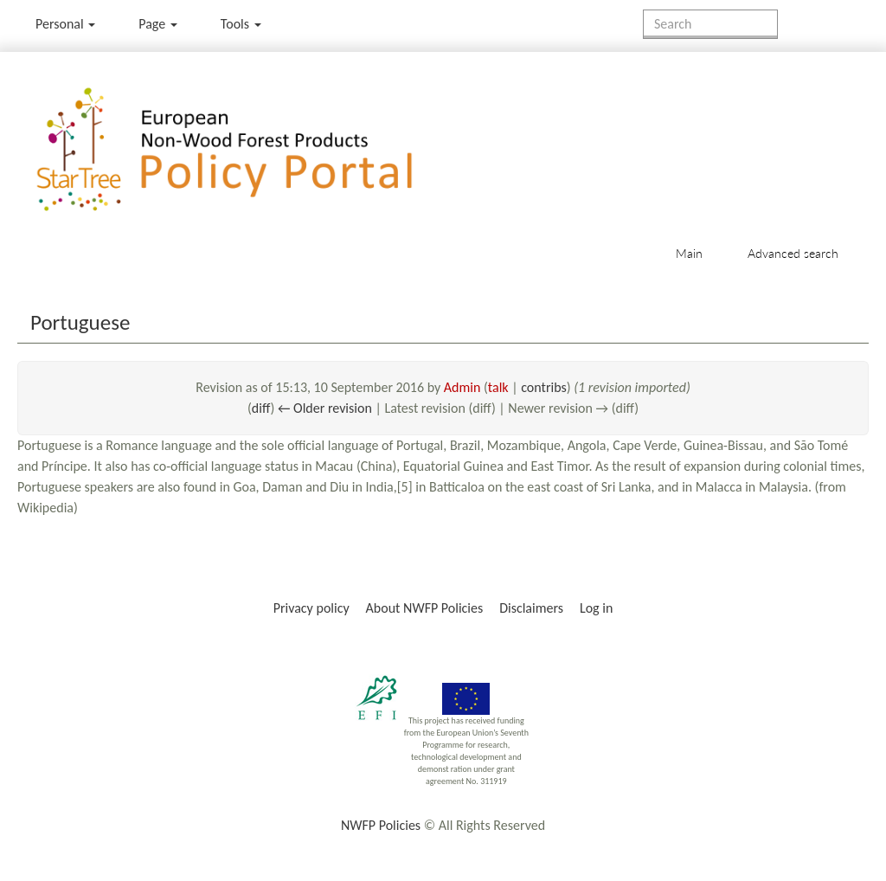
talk (498, 387)
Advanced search (793, 253)
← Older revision (325, 408)
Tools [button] (241, 24)
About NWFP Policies (425, 608)
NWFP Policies (381, 825)
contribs (544, 387)
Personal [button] (65, 24)
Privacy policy (311, 608)
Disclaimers (531, 608)
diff (261, 408)
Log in (596, 608)
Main (689, 253)
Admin (462, 387)
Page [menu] (157, 24)
